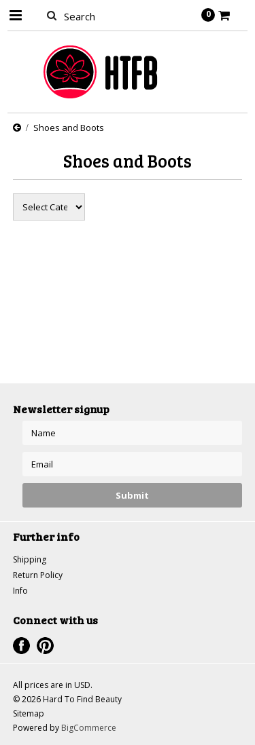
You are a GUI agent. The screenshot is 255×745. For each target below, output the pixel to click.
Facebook (21, 645)
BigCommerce (88, 727)
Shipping (29, 559)
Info (20, 590)
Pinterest (45, 645)
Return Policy (38, 575)
